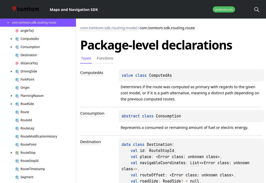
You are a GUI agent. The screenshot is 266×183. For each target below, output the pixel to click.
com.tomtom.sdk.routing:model (108, 27)
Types (86, 58)
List (194, 162)
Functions (105, 58)
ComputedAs (160, 75)
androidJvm (224, 9)
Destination (159, 144)
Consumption (168, 116)
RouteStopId (161, 150)
